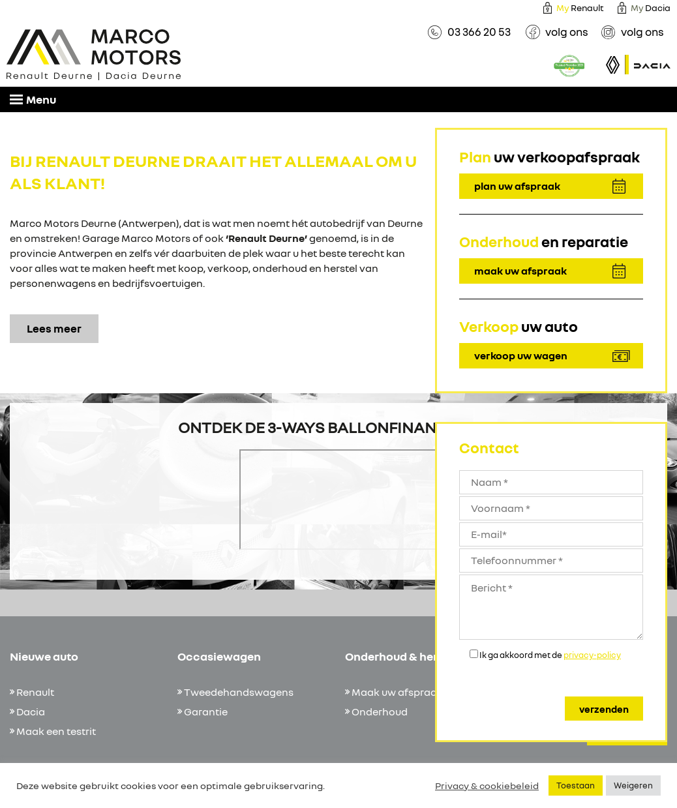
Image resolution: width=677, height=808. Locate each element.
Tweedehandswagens (238, 691)
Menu (33, 99)
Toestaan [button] (575, 785)
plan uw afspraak (517, 185)
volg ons (566, 31)
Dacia (30, 711)
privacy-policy (592, 655)
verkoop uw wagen (520, 355)
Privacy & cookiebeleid (487, 785)
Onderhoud (380, 711)
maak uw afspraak (520, 270)
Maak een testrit (56, 731)
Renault (580, 7)
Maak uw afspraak (397, 691)
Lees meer (54, 328)
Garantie (206, 711)
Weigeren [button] (633, 785)
